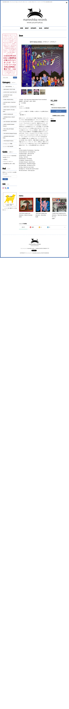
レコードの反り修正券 (8, 146)
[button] (34, 28)
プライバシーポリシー (8, 161)
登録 (5, 179)
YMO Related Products (8, 140)
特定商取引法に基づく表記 (9, 163)
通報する (52, 118)
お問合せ (5, 159)
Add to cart (58, 111)
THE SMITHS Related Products (10, 133)
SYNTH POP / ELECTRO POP (10, 92)
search (15, 77)
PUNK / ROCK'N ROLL (8, 99)
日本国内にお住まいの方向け (58, 115)
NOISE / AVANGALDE (8, 114)
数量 (51, 104)
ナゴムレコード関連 (8, 143)
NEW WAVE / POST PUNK (9, 89)
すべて (23, 227)
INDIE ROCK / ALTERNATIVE (10, 106)
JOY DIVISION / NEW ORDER (10, 121)
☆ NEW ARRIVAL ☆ (9, 86)
